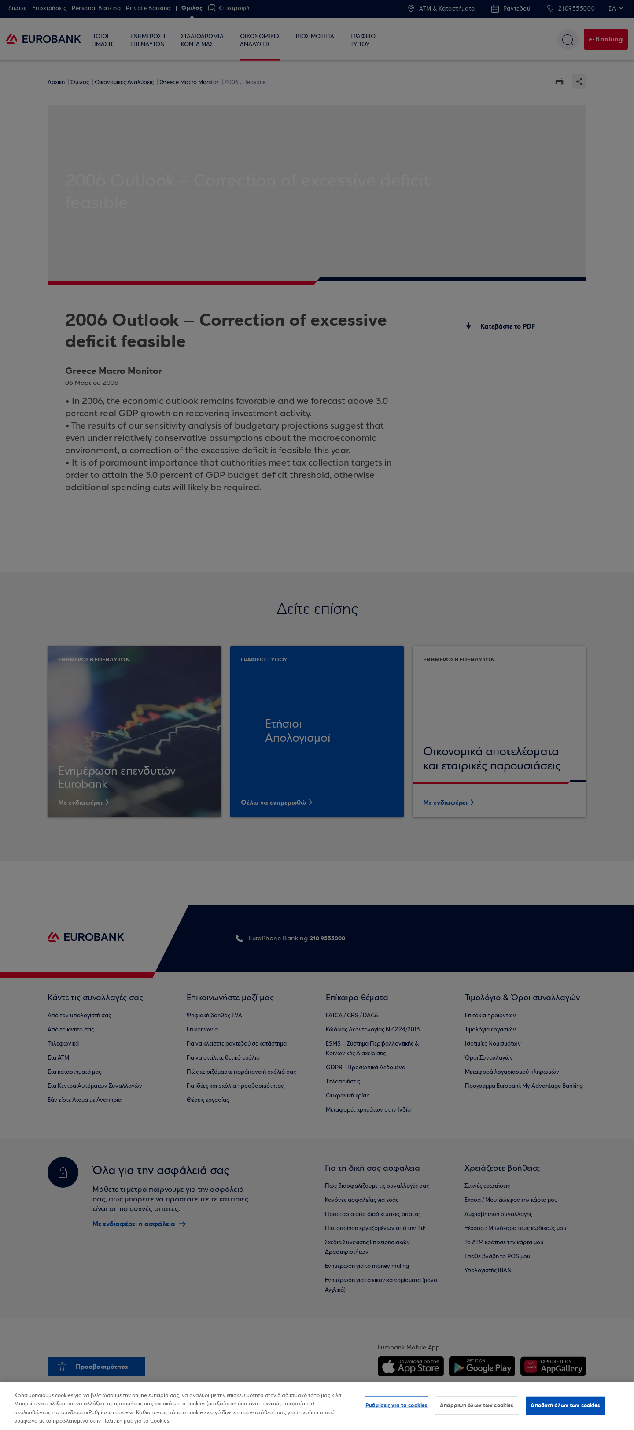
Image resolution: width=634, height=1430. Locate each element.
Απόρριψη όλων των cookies (476, 1405)
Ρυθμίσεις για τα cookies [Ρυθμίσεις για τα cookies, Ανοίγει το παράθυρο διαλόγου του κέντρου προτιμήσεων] (396, 1405)
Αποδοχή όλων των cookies (565, 1405)
